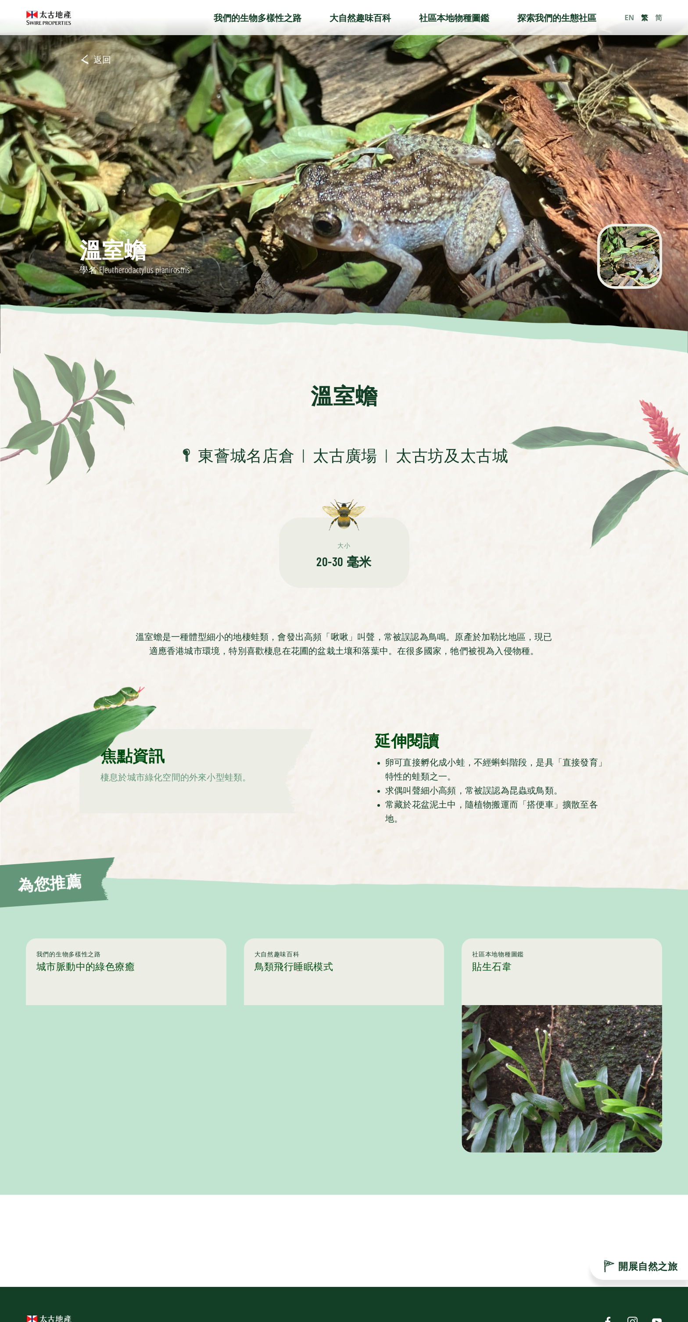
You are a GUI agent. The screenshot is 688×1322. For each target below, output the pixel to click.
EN (629, 17)
